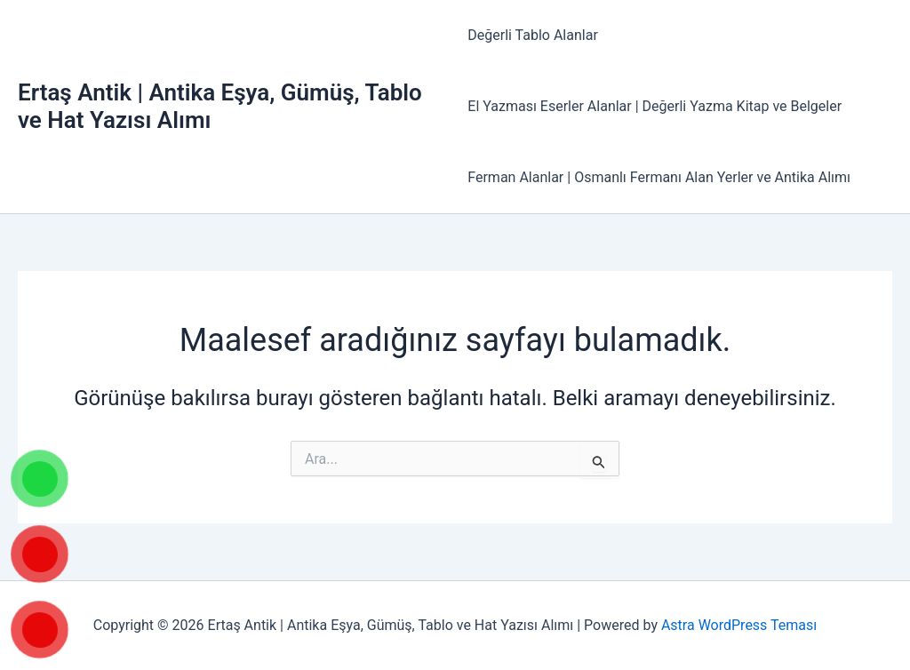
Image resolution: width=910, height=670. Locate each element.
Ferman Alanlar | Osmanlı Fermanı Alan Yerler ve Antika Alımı (658, 177)
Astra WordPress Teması (739, 625)
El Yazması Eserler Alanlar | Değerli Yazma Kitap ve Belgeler (654, 106)
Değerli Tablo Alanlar (532, 35)
